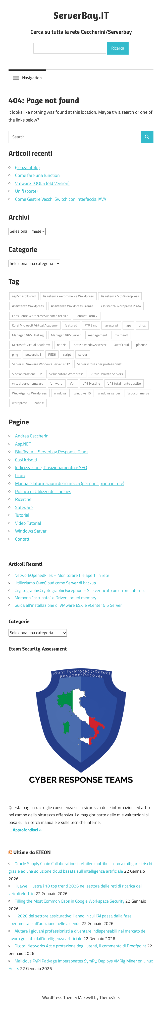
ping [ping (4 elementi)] (15, 354)
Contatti (22, 539)
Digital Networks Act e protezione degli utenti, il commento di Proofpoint (80, 946)
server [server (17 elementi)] (82, 354)
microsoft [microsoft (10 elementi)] (121, 335)
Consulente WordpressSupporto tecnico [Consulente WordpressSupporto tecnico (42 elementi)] (40, 315)
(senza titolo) (27, 167)
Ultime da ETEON (32, 852)
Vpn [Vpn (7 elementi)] (72, 383)
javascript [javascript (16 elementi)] (111, 325)
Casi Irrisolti (26, 459)
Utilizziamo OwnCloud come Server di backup (55, 583)
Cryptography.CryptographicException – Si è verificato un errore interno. (80, 590)
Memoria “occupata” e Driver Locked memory (55, 597)
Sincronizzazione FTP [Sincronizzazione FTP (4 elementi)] (27, 373)
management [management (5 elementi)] (97, 335)
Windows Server (30, 531)
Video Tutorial (28, 523)
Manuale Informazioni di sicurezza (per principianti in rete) (69, 483)
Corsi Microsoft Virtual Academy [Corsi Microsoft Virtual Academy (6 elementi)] (35, 325)
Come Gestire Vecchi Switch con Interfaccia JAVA (60, 199)
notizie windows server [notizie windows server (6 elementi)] (90, 344)
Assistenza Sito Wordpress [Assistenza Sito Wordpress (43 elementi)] (120, 296)
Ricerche (23, 499)
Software (24, 507)
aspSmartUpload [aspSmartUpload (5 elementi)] (24, 296)
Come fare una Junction (37, 175)
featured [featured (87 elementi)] (71, 325)
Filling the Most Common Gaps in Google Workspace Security (69, 901)
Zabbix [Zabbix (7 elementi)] (39, 402)
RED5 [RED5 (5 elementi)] (52, 354)
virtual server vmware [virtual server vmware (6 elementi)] (27, 383)
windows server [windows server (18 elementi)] (109, 393)
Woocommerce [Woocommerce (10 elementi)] (138, 393)
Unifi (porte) (26, 191)
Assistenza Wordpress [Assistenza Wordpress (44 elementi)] (28, 305)
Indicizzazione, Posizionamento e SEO (51, 467)
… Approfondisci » (25, 830)
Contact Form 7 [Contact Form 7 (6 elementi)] (86, 315)
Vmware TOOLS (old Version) (42, 183)
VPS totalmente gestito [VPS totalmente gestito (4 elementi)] (124, 383)
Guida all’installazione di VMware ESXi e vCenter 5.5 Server (68, 605)
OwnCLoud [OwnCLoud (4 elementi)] (121, 344)
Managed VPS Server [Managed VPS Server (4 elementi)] (66, 335)
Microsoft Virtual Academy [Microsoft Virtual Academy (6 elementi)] (31, 344)
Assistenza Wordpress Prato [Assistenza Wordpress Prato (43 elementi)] (120, 305)
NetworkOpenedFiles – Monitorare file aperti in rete (62, 575)
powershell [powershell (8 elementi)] (33, 354)
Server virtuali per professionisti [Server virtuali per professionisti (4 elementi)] (99, 364)
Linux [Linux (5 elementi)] (142, 325)
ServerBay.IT (81, 15)
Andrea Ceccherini (32, 435)
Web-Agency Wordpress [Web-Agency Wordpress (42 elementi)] (29, 393)
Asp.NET (23, 443)
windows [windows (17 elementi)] (60, 393)
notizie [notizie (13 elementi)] (62, 344)
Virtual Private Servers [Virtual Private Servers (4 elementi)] (107, 373)
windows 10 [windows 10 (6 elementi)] (82, 393)
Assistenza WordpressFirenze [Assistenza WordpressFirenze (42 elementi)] (72, 305)
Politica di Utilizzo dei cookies (43, 491)
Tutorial (22, 515)
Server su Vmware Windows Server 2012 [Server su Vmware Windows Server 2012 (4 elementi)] (41, 364)
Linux (20, 475)
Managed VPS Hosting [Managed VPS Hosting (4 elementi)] (28, 335)
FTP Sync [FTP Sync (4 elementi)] (90, 325)
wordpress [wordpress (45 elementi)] (19, 402)
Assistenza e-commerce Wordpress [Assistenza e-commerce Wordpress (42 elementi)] (68, 296)
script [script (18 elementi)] (67, 354)
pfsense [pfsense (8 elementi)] (141, 344)
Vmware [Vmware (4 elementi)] (56, 383)
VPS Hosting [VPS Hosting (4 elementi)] (91, 383)
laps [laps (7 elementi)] (128, 325)
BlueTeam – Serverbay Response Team (51, 451)
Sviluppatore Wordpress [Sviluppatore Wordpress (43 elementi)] (66, 373)
